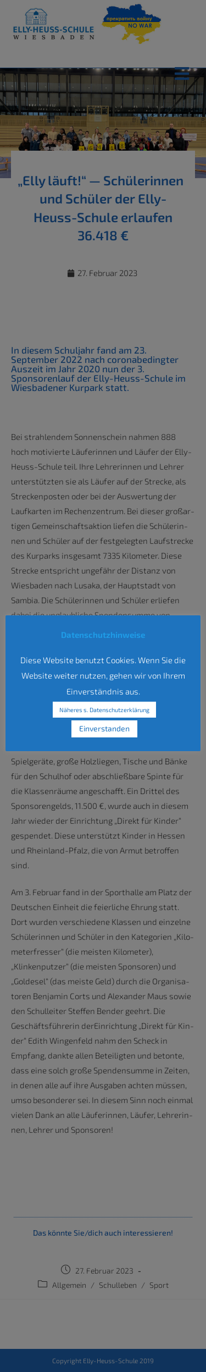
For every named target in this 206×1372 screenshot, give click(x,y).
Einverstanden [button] (104, 728)
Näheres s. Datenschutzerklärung (104, 709)
